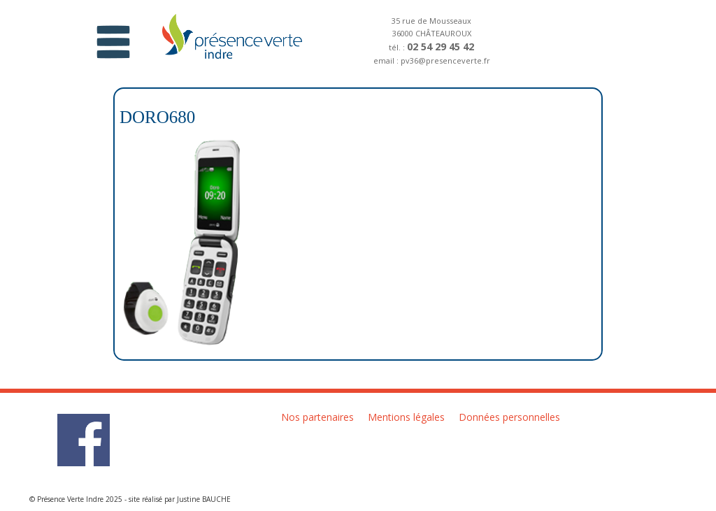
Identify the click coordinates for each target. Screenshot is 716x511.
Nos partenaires (317, 417)
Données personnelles (509, 417)
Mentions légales (406, 417)
